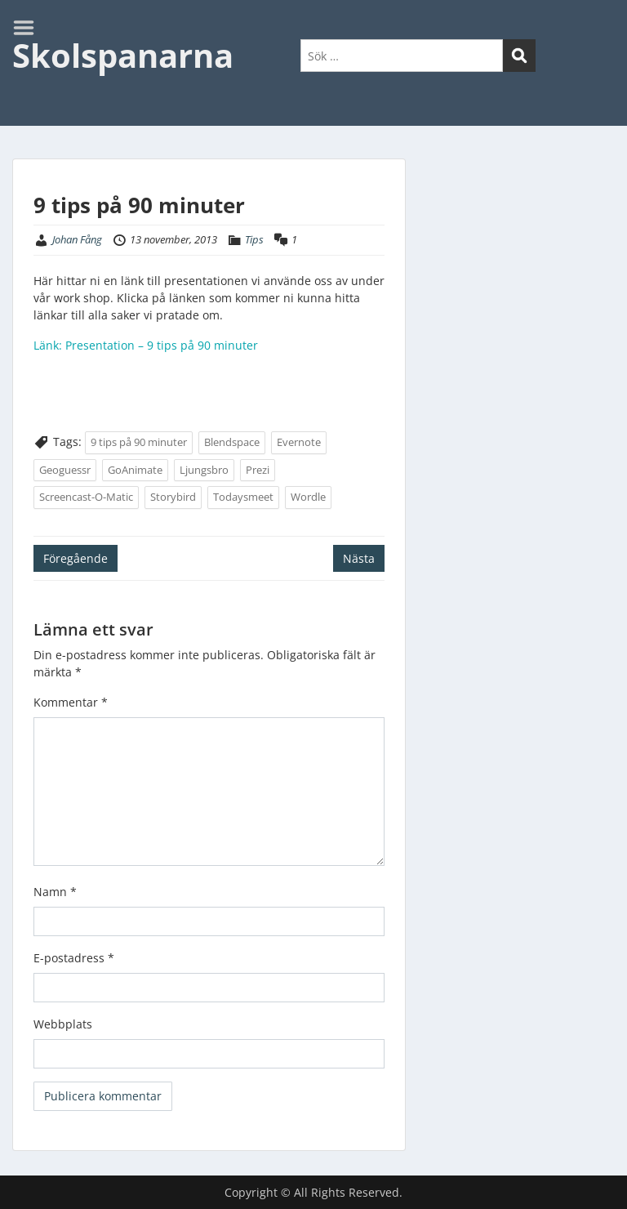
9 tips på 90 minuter (139, 442)
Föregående (75, 558)
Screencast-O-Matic (86, 496)
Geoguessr (65, 469)
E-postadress (73, 958)
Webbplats (62, 1024)
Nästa (359, 558)
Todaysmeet (243, 496)
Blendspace (232, 442)
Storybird (173, 496)
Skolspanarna (122, 55)
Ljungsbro (204, 469)
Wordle (308, 496)
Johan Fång (77, 239)
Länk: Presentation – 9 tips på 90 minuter (145, 345)
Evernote (299, 442)
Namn (55, 891)
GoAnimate (135, 469)
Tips (254, 239)
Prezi (257, 469)
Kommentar (70, 702)
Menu (29, 27)
